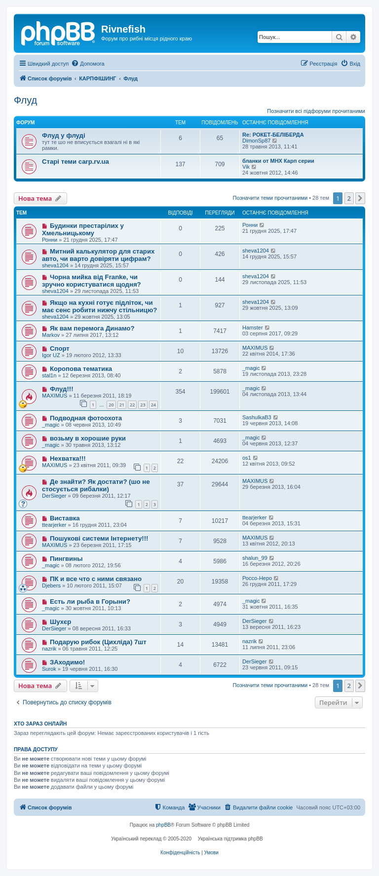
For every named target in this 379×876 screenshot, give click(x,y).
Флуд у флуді (63, 135)
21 (121, 405)
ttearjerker (54, 525)
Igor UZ (51, 355)
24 (153, 405)
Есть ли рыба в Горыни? (90, 601)
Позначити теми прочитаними (270, 198)
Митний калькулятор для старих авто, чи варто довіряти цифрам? (98, 255)
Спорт (60, 348)
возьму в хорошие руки (88, 438)
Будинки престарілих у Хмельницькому (83, 229)
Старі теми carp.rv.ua (75, 161)
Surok (49, 669)
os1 (246, 458)
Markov (51, 335)
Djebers (51, 585)
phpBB (163, 825)
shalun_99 (254, 558)
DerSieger (54, 496)
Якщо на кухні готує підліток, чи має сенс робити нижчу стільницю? (99, 306)
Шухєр (60, 621)
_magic (251, 368)
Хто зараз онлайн (40, 724)
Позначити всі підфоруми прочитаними (316, 111)
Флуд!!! (62, 389)
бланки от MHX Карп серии (278, 161)
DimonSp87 (256, 141)
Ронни (49, 240)
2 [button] (349, 198)
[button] (360, 198)
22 (132, 405)
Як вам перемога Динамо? (92, 328)
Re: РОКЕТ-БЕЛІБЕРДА (273, 135)
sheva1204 (55, 265)
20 (111, 405)
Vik (246, 167)
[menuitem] (87, 64)
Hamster (252, 327)
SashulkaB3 (256, 417)
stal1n (49, 375)
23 (142, 405)
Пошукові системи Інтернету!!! (99, 538)
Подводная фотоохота (86, 418)
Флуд (25, 100)
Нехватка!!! (68, 458)
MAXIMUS (254, 348)
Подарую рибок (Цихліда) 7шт (98, 642)
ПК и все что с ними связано (96, 579)
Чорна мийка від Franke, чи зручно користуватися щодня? (91, 280)
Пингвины (66, 558)
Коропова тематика (81, 368)
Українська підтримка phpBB (230, 838)
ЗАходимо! (67, 662)
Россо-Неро (257, 578)
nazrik (49, 649)
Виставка (65, 518)
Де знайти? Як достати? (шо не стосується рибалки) (96, 485)
